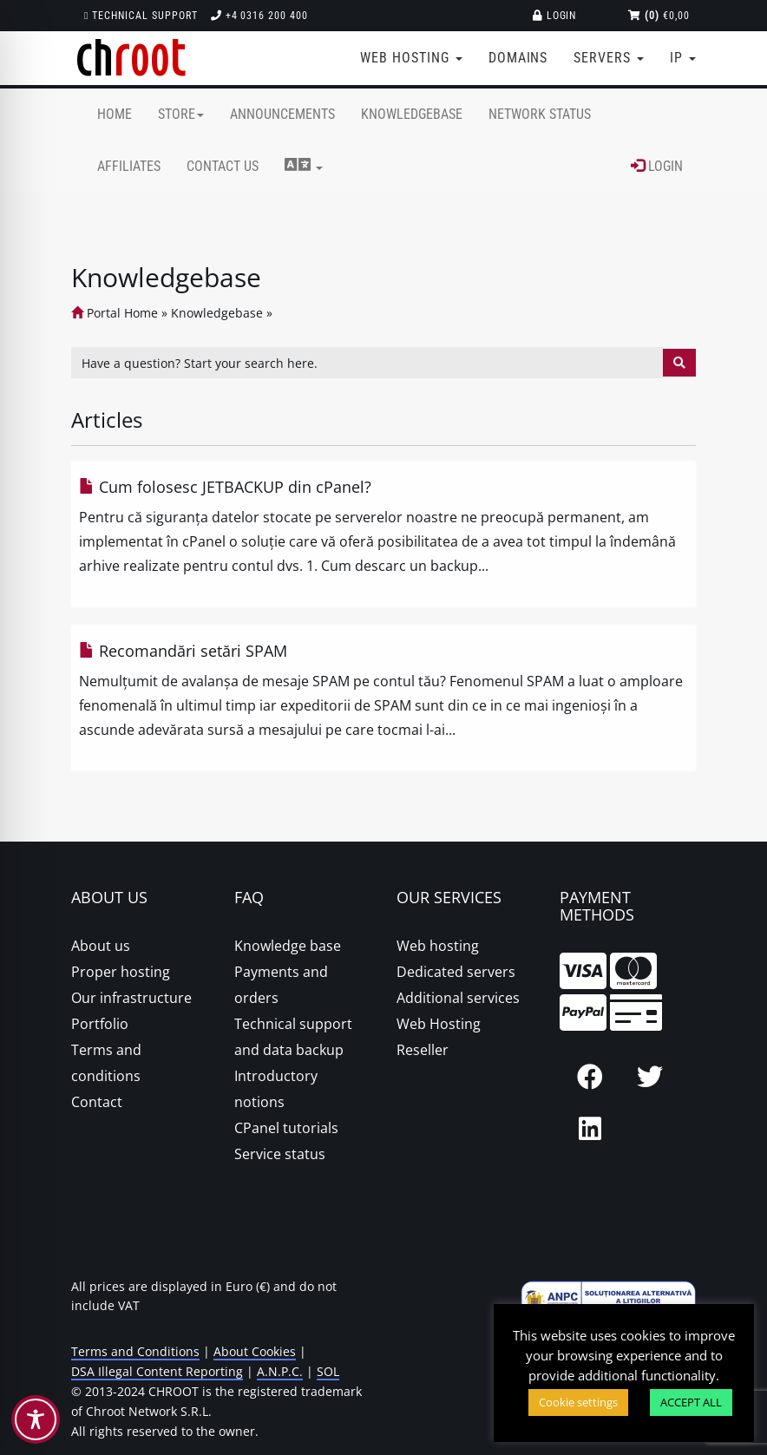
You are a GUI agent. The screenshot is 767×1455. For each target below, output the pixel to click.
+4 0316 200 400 (259, 16)
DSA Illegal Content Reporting (157, 1371)
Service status (279, 1153)
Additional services (458, 997)
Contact (96, 1101)
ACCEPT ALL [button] (691, 1402)
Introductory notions (276, 1088)
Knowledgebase (411, 114)
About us (100, 945)
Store (181, 114)
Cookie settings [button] (578, 1402)
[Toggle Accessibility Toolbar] (35, 1419)
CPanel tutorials (286, 1127)
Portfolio (99, 1023)
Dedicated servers (456, 971)
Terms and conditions (106, 1062)
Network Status (539, 114)
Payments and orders (281, 984)
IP (683, 57)
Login (555, 16)
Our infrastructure (131, 997)
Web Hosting (411, 57)
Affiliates (129, 166)
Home (114, 114)
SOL (328, 1371)
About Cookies (254, 1351)
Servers (609, 57)
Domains (518, 57)
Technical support (141, 16)
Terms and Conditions (135, 1351)
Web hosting (438, 945)
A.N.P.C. (280, 1371)
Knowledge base (287, 945)
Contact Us (223, 166)
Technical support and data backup (293, 1036)
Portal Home (114, 313)
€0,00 (659, 16)
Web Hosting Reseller (439, 1036)
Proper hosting (120, 971)
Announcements (282, 114)
